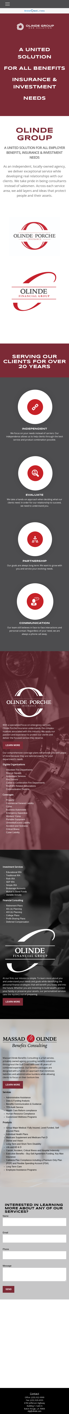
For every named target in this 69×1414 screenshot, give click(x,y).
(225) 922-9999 (37, 1397)
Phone (6, 1249)
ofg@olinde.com (34, 1411)
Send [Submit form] (8, 1289)
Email (5, 1232)
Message (7, 1266)
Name (6, 1216)
